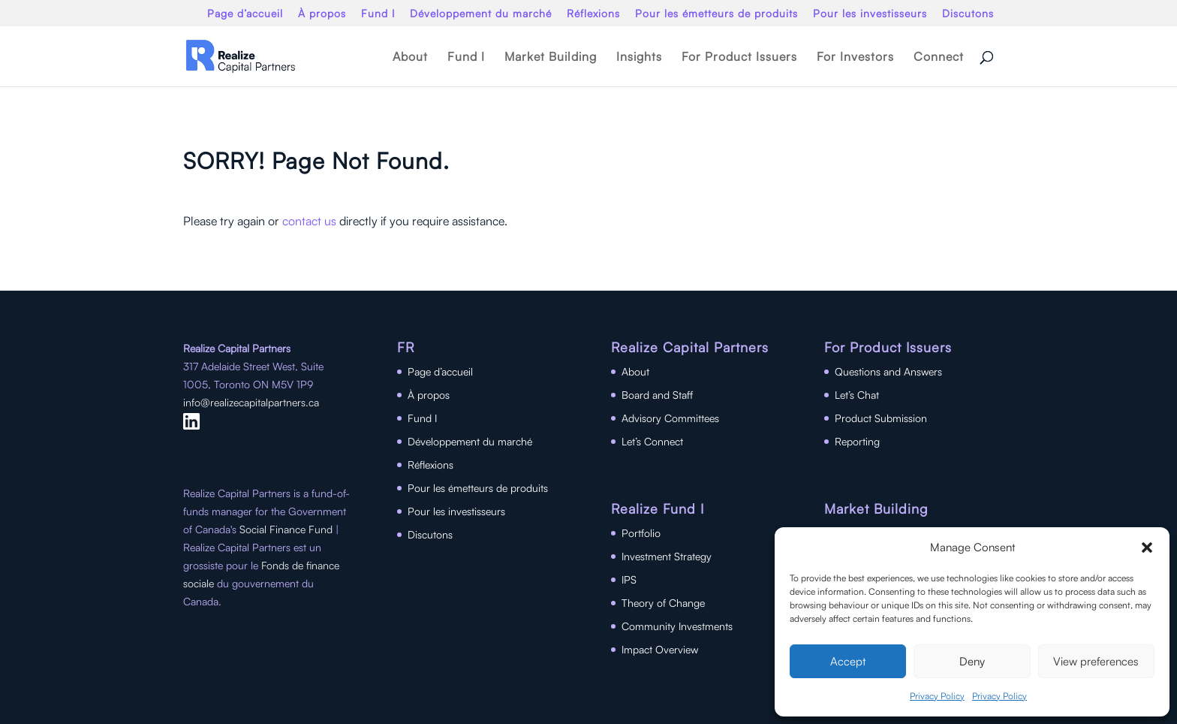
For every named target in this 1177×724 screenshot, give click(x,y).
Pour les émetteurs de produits (716, 14)
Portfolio (641, 532)
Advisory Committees (670, 418)
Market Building (550, 57)
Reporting (857, 441)
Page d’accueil (245, 14)
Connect (939, 57)
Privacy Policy (937, 695)
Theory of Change (663, 602)
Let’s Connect (652, 441)
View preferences (1096, 661)
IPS (629, 579)
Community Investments (677, 626)
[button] (1146, 547)
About (410, 57)
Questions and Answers (888, 371)
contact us (309, 220)
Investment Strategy (667, 556)
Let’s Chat (857, 394)
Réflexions (593, 14)
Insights (639, 57)
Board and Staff (657, 394)
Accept (847, 661)
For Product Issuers (739, 57)
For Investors (855, 57)
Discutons (968, 14)
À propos (322, 14)
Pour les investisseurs (870, 14)
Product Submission (881, 418)
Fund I (378, 14)
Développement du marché (481, 14)
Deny (972, 661)
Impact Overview (660, 649)
